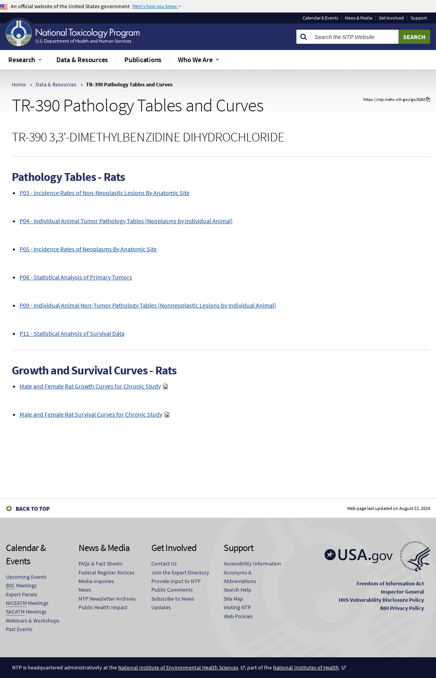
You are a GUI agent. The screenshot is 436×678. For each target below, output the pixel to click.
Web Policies (238, 616)
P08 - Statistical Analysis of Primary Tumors (76, 277)
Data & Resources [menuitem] (82, 59)
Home (19, 84)
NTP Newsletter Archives (107, 598)
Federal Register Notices (107, 572)
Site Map (233, 598)
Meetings (21, 585)
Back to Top (33, 508)
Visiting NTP (237, 607)
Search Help (237, 589)
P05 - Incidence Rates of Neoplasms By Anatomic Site (88, 249)
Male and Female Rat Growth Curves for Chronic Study (90, 386)
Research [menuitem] (21, 59)
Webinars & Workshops (32, 620)
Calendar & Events (320, 18)
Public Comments (172, 589)
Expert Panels (21, 594)
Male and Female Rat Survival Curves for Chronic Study (91, 414)
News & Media (358, 18)
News (85, 589)
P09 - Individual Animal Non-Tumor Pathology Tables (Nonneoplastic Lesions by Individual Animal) (148, 305)
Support (419, 18)
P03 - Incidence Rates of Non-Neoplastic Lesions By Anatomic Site (105, 193)
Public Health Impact (103, 607)
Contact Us (164, 563)
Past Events (19, 629)
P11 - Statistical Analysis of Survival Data (72, 333)
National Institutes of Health (306, 667)
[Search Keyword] (354, 37)
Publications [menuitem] (142, 59)
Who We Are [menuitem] (195, 59)
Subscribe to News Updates (172, 603)
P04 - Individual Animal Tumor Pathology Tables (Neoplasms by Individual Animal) (126, 221)
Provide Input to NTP (176, 581)
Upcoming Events (26, 576)
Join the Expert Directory (180, 572)
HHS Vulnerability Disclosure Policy (381, 599)
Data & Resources (56, 84)
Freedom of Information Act (390, 583)
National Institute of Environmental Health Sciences (178, 667)
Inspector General (402, 591)
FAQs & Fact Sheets (100, 563)
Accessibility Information (252, 563)
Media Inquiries (96, 581)
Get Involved (391, 18)
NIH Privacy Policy (402, 608)
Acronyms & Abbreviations (240, 577)
